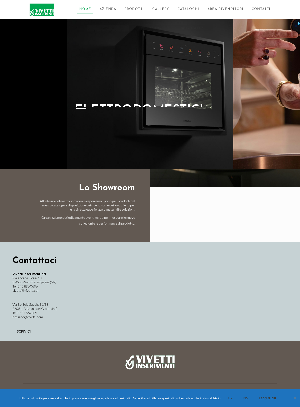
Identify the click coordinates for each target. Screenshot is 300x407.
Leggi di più (267, 398)
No (245, 398)
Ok (230, 398)
